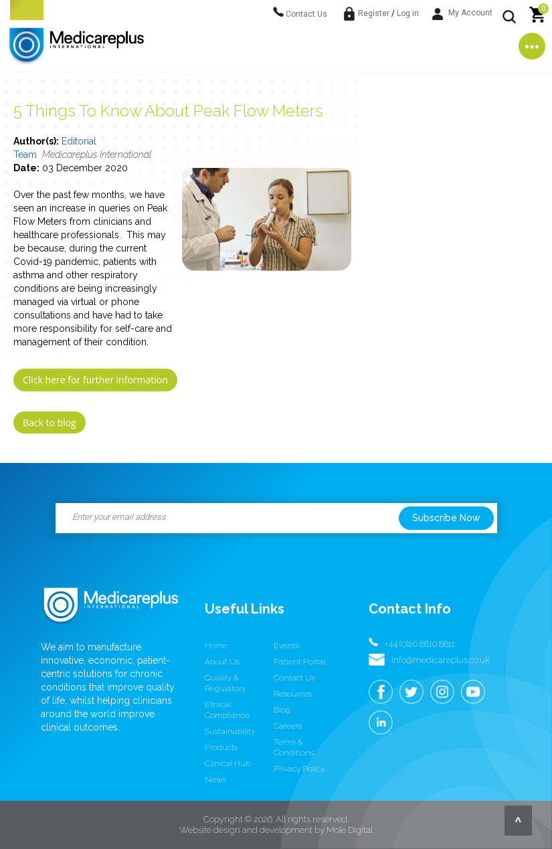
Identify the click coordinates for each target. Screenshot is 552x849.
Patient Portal (299, 661)
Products (221, 747)
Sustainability (230, 731)
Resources (293, 693)
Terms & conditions (294, 747)
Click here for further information (95, 379)
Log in (408, 13)
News (215, 779)
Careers (288, 726)
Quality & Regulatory (225, 683)
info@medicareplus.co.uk (440, 660)
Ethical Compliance (227, 710)
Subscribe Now (446, 517)
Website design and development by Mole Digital (276, 830)
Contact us (294, 677)
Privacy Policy (299, 768)
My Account (462, 12)
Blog (282, 710)
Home (216, 645)
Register (373, 13)
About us (222, 661)
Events (286, 645)
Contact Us (300, 14)
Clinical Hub (227, 763)
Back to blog (49, 422)
